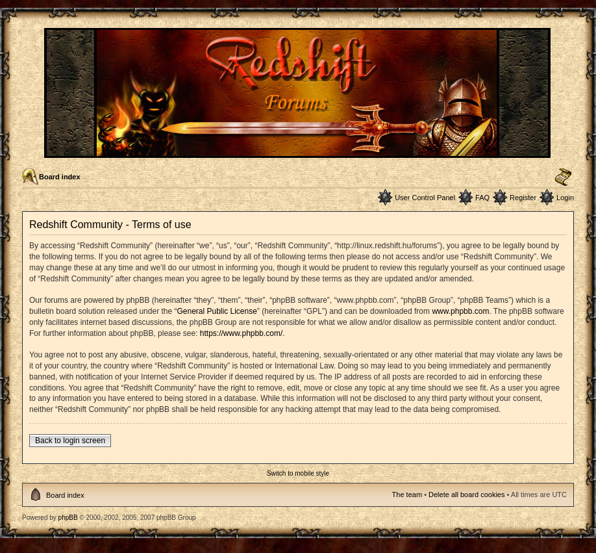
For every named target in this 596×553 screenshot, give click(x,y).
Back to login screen (70, 440)
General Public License (216, 311)
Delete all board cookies (466, 494)
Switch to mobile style (298, 473)
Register (523, 197)
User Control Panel (425, 197)
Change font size (563, 177)
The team (407, 494)
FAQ (482, 197)
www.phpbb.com (460, 311)
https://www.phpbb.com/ (241, 333)
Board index (60, 177)
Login (565, 197)
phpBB (68, 517)
